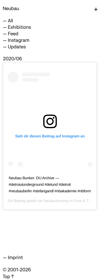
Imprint (15, 257)
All (10, 21)
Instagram (18, 40)
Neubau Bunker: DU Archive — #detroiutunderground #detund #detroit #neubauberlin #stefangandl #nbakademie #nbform (50, 184)
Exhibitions (19, 27)
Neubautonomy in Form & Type (69, 201)
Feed (13, 34)
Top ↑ (8, 276)
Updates (17, 47)
